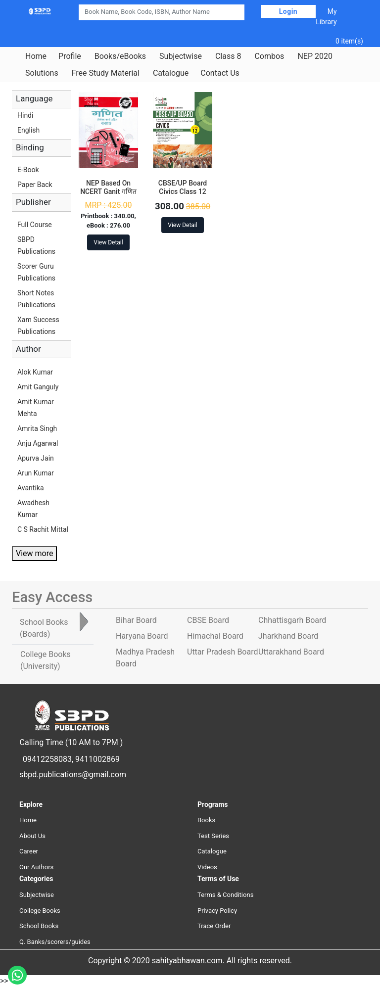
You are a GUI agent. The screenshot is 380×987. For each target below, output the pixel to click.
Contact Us (219, 73)
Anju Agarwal (37, 443)
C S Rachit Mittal (42, 529)
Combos (269, 56)
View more (34, 553)
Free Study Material (106, 73)
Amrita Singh (37, 428)
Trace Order (214, 926)
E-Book (28, 170)
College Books (39, 910)
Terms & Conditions (225, 894)
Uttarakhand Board (291, 652)
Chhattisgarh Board (292, 620)
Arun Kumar (35, 473)
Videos (207, 867)
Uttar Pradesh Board (222, 652)
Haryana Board (142, 636)
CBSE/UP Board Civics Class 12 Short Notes (182, 191)
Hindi (25, 115)
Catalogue (171, 73)
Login (288, 11)
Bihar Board (136, 620)
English (28, 130)
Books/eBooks (120, 56)
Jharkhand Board (288, 636)
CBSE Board (208, 620)
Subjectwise (180, 56)
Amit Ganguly (37, 387)
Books (206, 820)
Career (28, 851)
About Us (32, 836)
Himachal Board (215, 636)
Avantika (30, 488)
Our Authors (36, 867)
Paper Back (34, 184)
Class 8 (228, 56)
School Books (38, 926)
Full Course (34, 225)
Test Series (213, 836)
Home (36, 56)
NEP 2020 (314, 56)
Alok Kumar (35, 372)
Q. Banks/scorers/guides (55, 941)
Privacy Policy (217, 910)
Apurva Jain (35, 458)
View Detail (108, 242)
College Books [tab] (45, 660)
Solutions (41, 73)
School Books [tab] (44, 628)
